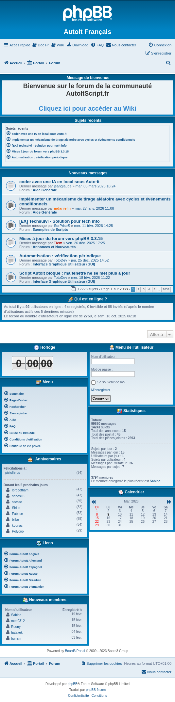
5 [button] (154, 289)
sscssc (17, 502)
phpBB (73, 684)
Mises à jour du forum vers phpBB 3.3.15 (61, 238)
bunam (16, 638)
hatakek (17, 632)
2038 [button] (166, 289)
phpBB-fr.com (96, 690)
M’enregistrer (100, 390)
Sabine (16, 615)
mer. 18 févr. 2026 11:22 (90, 277)
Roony (16, 627)
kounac (17, 525)
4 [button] (149, 289)
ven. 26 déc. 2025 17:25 (85, 243)
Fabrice (17, 514)
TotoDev (60, 260)
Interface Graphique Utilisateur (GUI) (64, 264)
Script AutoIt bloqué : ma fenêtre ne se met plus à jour (74, 273)
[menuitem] (40, 45)
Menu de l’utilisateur (131, 347)
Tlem (58, 243)
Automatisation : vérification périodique (60, 255)
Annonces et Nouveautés (54, 247)
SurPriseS (62, 226)
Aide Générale (45, 190)
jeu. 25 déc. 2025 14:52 (90, 260)
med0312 (18, 621)
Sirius (16, 508)
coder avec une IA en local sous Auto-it (59, 181)
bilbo (15, 519)
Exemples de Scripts (50, 229)
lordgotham (20, 490)
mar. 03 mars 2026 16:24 (95, 186)
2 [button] (138, 289)
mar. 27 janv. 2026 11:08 (94, 208)
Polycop (18, 531)
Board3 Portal (75, 651)
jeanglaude (63, 186)
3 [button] (144, 289)
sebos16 (18, 496)
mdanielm (62, 208)
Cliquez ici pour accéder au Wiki (87, 108)
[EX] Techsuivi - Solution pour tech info (59, 221)
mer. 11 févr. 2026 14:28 (93, 226)
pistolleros (12, 472)
